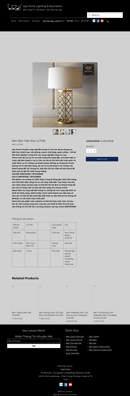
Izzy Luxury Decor (33, 330)
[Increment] (94, 151)
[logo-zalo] (93, 20)
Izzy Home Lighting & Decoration (42, 6)
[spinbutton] (91, 151)
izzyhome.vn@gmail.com (52, 21)
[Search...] (105, 15)
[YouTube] (102, 20)
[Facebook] (97, 20)
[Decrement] (87, 151)
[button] (24, 21)
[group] (65, 304)
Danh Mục (72, 330)
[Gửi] (33, 346)
